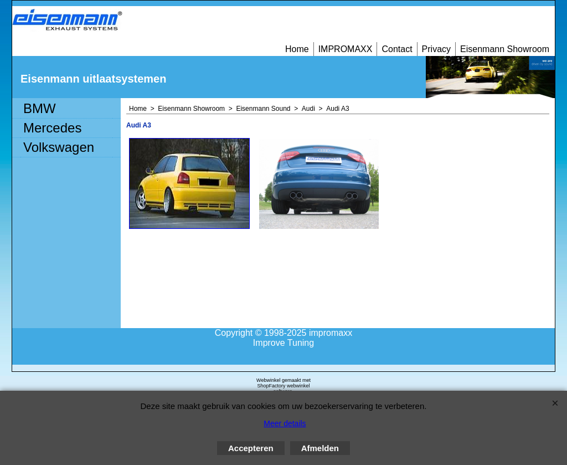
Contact (397, 49)
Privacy (436, 49)
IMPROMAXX (345, 49)
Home (297, 49)
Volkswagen (58, 147)
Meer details (285, 423)
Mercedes (52, 127)
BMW (39, 108)
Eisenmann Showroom (504, 49)
